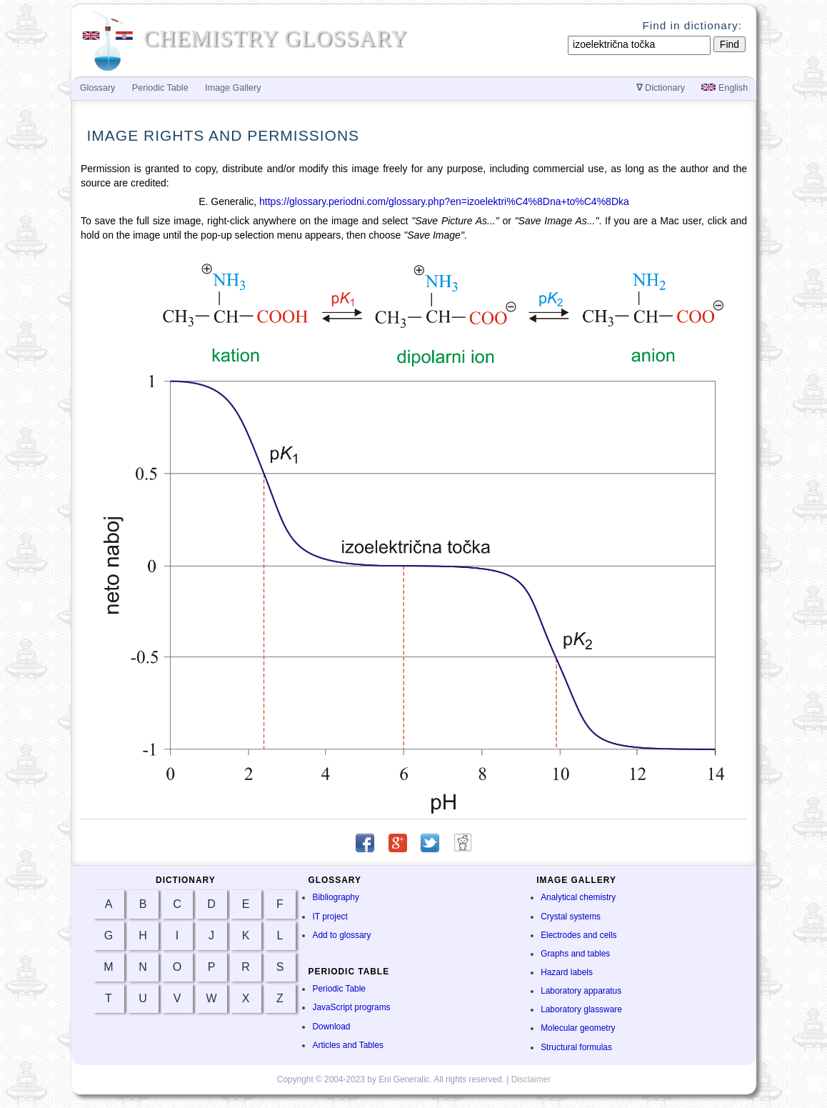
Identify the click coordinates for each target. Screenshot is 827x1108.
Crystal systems (571, 917)
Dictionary (661, 88)
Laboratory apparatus (581, 991)
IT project (329, 917)
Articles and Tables (348, 1045)
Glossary (98, 88)
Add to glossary (341, 935)
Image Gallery (233, 88)
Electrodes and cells (578, 935)
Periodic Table (338, 989)
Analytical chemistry (578, 897)
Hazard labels (567, 972)
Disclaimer (531, 1079)
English (724, 88)
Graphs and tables (575, 954)
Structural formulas (576, 1047)
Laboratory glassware (581, 1009)
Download (331, 1027)
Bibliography (335, 897)
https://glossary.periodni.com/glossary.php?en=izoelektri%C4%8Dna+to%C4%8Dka (444, 201)
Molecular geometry (578, 1028)
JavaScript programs (351, 1007)
